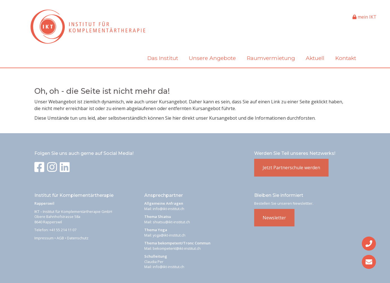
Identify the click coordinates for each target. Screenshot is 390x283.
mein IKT (364, 17)
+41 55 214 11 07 (62, 229)
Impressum (44, 237)
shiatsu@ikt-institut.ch (171, 221)
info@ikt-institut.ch (168, 208)
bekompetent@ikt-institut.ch (177, 248)
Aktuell (315, 58)
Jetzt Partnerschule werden (291, 167)
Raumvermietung (271, 58)
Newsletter (274, 218)
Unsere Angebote (212, 58)
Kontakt (345, 58)
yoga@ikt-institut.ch (169, 235)
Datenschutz (77, 237)
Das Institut (162, 58)
